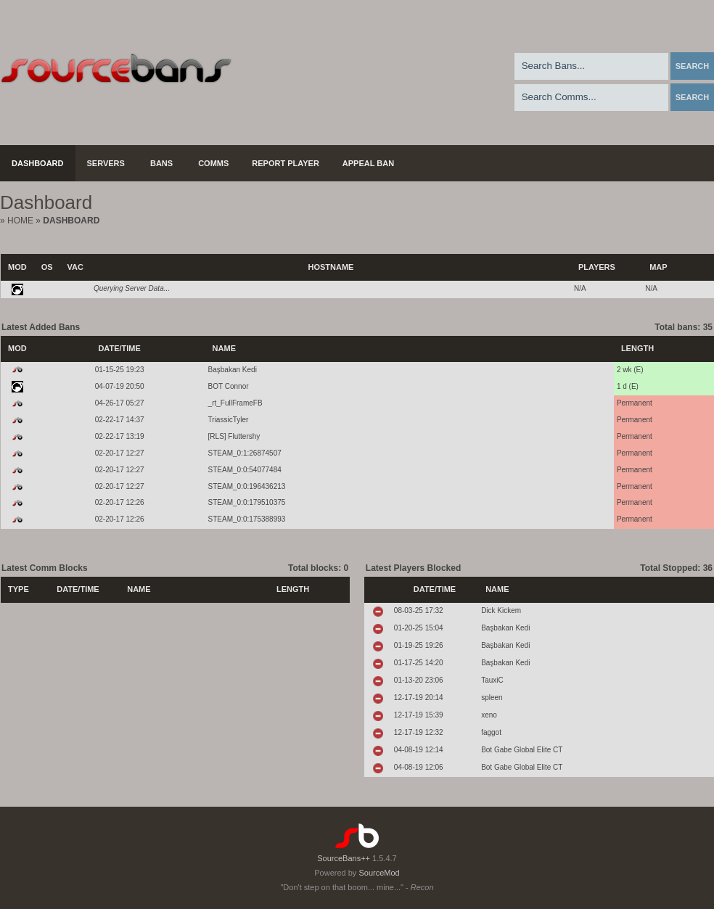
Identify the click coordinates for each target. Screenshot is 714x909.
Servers (106, 163)
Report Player (285, 163)
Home (20, 220)
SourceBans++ (343, 858)
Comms (213, 163)
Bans (161, 163)
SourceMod (378, 872)
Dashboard (38, 163)
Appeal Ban (368, 163)
